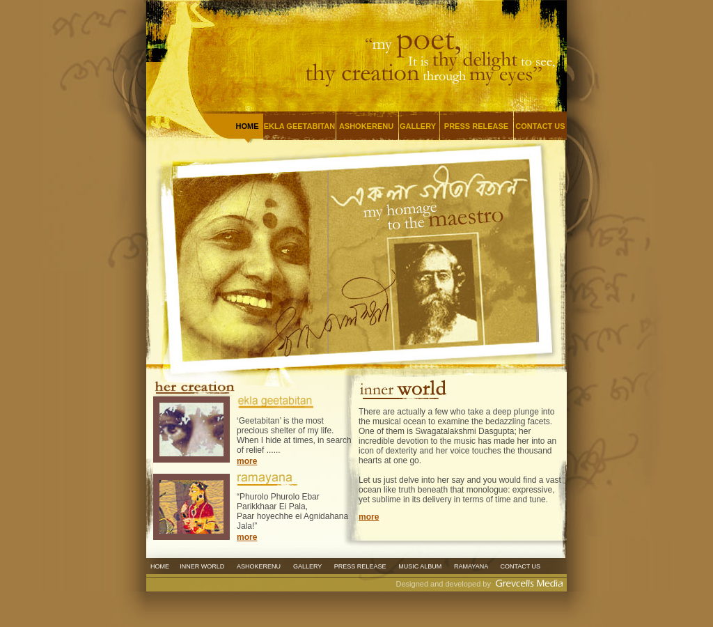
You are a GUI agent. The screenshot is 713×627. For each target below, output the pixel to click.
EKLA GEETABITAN (299, 126)
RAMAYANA (470, 566)
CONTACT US (540, 126)
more (247, 461)
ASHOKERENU (366, 126)
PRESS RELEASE (476, 126)
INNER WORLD (203, 566)
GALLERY (418, 126)
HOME (159, 566)
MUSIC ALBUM (419, 566)
